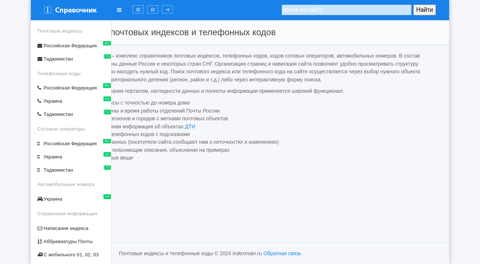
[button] (138, 9)
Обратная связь (282, 253)
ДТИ (249, 134)
